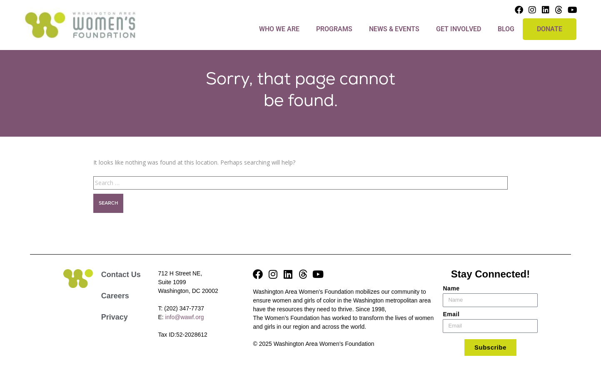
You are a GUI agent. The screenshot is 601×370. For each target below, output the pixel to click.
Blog (506, 29)
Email (451, 314)
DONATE (549, 29)
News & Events (394, 29)
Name (451, 288)
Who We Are (279, 29)
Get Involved (458, 29)
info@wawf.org (184, 317)
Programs (334, 29)
